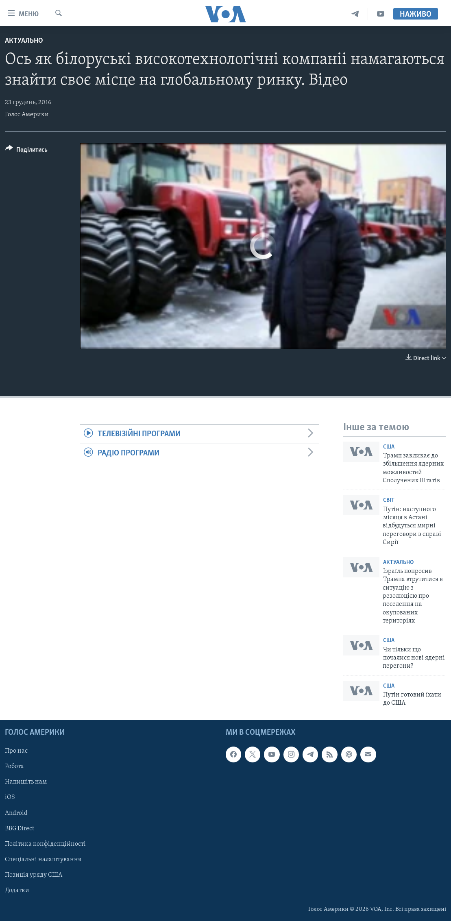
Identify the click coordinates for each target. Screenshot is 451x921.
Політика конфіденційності (45, 843)
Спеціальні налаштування (43, 859)
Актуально (24, 41)
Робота (14, 766)
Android (16, 813)
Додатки (17, 890)
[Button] (26, 151)
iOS (10, 797)
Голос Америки (27, 114)
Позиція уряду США (33, 875)
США (388, 447)
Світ (388, 500)
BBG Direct (19, 828)
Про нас (16, 751)
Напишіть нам (26, 782)
